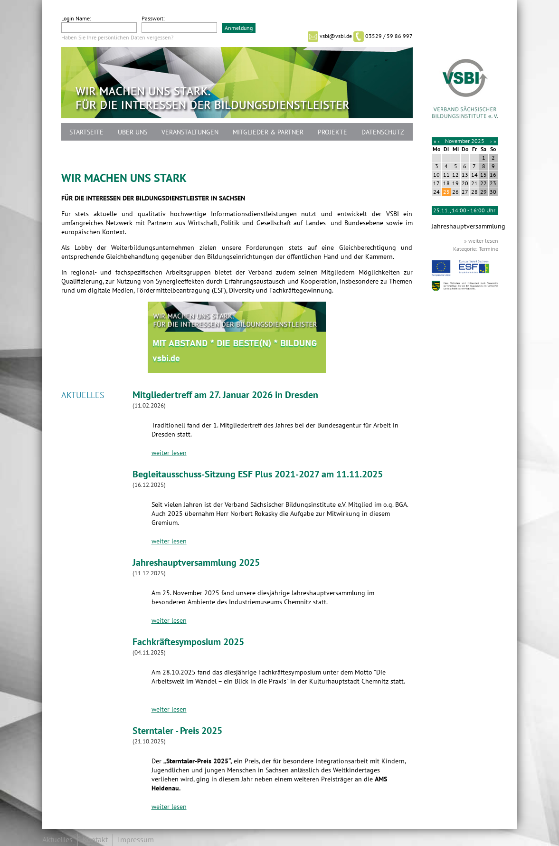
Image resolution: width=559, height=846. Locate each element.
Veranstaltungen (189, 132)
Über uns (132, 132)
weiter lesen (169, 453)
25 (446, 192)
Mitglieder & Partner (268, 132)
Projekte (332, 132)
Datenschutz (382, 132)
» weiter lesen (481, 241)
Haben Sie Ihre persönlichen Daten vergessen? (117, 37)
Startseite (86, 132)
